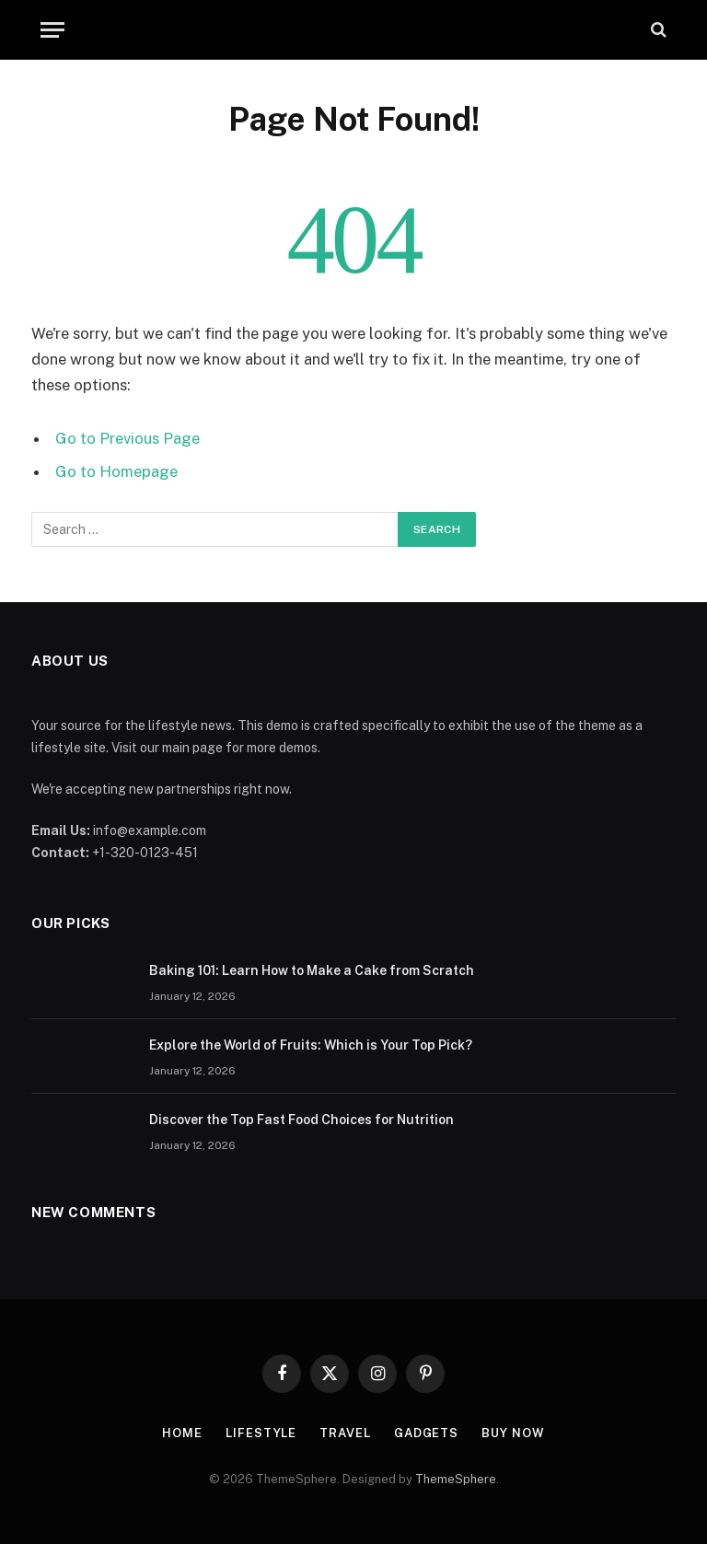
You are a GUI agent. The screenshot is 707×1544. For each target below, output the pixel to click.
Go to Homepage (116, 471)
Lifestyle (261, 1433)
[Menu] (52, 30)
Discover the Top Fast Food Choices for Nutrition (301, 1119)
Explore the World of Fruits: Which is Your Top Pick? (310, 1045)
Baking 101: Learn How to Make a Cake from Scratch (311, 970)
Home (182, 1433)
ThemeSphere (455, 1479)
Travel (344, 1433)
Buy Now (512, 1433)
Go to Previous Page (127, 438)
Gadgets (426, 1433)
